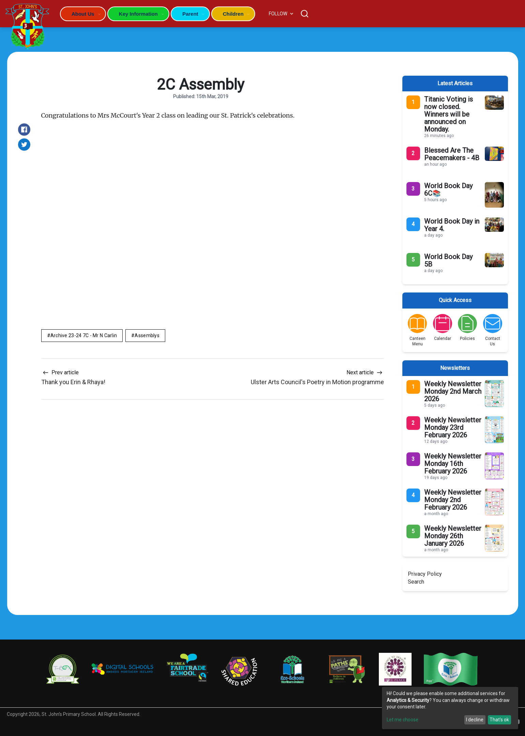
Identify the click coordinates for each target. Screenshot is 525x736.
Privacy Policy (425, 574)
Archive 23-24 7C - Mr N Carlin (83, 335)
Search (416, 582)
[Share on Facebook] (24, 129)
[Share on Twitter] (24, 144)
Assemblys (147, 335)
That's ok (499, 719)
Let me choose (402, 719)
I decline (474, 719)
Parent (190, 14)
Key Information (138, 14)
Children (233, 14)
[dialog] (450, 708)
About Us (83, 14)
